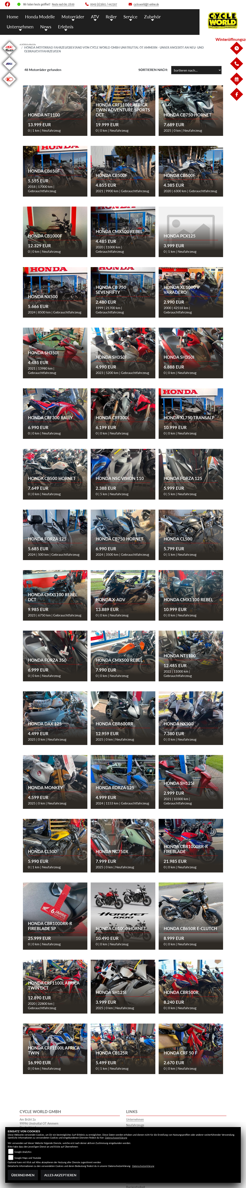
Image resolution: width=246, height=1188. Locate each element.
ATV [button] (89, 16)
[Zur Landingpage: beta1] (9, 55)
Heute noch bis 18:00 (63, 4)
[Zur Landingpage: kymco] (9, 86)
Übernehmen (22, 1175)
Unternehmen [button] (169, 16)
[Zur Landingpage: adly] (9, 71)
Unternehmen (135, 1119)
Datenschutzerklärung (116, 1137)
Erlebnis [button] (30, 25)
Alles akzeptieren (60, 1175)
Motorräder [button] (68, 16)
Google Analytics (22, 1151)
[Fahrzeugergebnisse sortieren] (196, 70)
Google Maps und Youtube (27, 1157)
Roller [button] (104, 16)
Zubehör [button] (142, 16)
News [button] (12, 25)
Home (12, 16)
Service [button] (122, 16)
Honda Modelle (37, 16)
